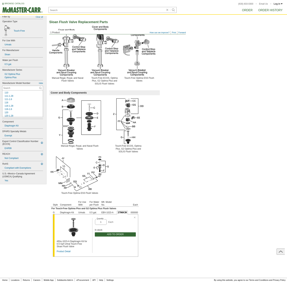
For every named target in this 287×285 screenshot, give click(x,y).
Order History (270, 10)
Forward (182, 32)
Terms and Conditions (259, 280)
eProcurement (83, 280)
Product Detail (63, 251)
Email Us (263, 4)
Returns (26, 280)
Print (174, 32)
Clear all (39, 17)
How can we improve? (159, 32)
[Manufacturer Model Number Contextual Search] (22, 88)
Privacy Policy (279, 280)
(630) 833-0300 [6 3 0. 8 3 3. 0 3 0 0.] (245, 4)
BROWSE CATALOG (14, 3)
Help (101, 280)
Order (247, 10)
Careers (36, 280)
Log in (278, 4)
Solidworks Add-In (65, 280)
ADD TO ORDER (115, 234)
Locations (15, 280)
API (94, 280)
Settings (110, 280)
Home (5, 280)
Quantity (100, 219)
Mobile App (49, 280)
